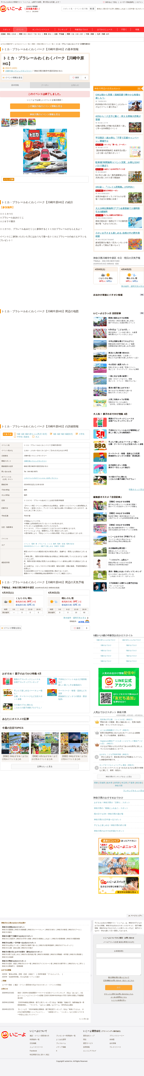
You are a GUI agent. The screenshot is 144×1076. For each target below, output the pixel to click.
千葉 (35, 34)
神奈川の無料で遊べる (29, 945)
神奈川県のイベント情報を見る (45, 114)
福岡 (107, 34)
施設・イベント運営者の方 (39, 1036)
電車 (33, 544)
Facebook (33, 1051)
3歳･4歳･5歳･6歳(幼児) (63, 434)
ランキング (62, 29)
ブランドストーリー (117, 1036)
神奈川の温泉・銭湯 (9, 964)
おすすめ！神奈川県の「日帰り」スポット (112, 802)
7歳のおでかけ (131, 656)
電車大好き (70, 544)
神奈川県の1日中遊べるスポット (108, 819)
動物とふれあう (121, 9)
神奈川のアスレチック (64, 945)
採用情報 (86, 1047)
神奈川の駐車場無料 (46, 945)
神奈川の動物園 (20, 930)
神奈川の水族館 (7, 957)
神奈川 (30, 34)
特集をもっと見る (136, 489)
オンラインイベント (40, 29)
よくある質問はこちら (119, 997)
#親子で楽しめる (47, 546)
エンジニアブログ (89, 1051)
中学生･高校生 (23, 437)
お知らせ (75, 85)
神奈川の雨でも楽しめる (11, 954)
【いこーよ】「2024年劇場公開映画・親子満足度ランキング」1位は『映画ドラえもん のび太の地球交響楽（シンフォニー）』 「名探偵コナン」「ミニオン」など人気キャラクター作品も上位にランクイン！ (51, 1011)
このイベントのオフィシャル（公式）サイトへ (41, 478)
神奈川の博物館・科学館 (60, 954)
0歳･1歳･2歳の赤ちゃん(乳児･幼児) (32, 434)
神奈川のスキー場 (24, 964)
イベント (20, 29)
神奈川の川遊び (27, 948)
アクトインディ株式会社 (111, 1031)
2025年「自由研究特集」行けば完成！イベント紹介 (21, 977)
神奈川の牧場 (62, 930)
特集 (137, 29)
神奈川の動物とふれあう (42, 939)
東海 (45, 34)
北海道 (13, 34)
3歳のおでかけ (131, 645)
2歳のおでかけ (106, 645)
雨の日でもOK (108, 9)
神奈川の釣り (51, 930)
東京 (25, 34)
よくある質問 (61, 1039)
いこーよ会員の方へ (118, 1000)
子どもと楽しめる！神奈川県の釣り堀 (110, 825)
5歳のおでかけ (131, 650)
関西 (68, 34)
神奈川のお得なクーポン (11, 945)
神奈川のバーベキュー (36, 930)
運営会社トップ (89, 1036)
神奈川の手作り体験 (24, 939)
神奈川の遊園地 (7, 930)
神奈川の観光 (7, 932)
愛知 (49, 34)
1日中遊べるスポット (136, 9)
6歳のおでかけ (106, 656)
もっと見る (83, 1019)
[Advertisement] (31, 276)
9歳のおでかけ (131, 661)
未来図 (112, 1039)
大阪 (72, 34)
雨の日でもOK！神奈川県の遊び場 (108, 814)
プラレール (42, 544)
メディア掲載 (61, 1047)
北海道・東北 (5, 34)
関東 (20, 34)
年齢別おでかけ (81, 29)
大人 (37, 437)
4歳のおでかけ (106, 650)
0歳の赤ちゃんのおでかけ (106, 640)
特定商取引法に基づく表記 (39, 1055)
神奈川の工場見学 (8, 939)
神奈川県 (119, 785)
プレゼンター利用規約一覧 (66, 1036)
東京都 (139, 783)
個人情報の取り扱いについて (118, 977)
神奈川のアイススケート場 (42, 964)
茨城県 (102, 783)
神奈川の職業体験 (73, 939)
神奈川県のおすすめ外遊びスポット (109, 831)
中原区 (62, 546)
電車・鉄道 (61, 544)
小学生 (82, 434)
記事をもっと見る (44, 766)
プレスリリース (115, 1047)
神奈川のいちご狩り (76, 964)
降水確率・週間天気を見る (75, 618)
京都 (77, 34)
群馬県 (117, 783)
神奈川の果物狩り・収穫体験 (12, 966)
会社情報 (113, 1043)
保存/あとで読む (110, 2)
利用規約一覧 (34, 1039)
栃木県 (109, 783)
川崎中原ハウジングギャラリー (35, 461)
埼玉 (39, 34)
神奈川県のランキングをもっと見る (119, 777)
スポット (6, 29)
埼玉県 (124, 783)
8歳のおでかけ (106, 661)
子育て (124, 29)
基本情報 (15, 85)
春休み (99, 9)
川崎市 (56, 546)
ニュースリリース (36, 1047)
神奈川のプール (74, 930)
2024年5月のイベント (32, 546)
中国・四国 (90, 34)
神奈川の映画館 (43, 954)
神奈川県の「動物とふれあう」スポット (111, 808)
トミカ (49, 544)
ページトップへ (135, 916)
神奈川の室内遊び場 (28, 954)
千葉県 (131, 783)
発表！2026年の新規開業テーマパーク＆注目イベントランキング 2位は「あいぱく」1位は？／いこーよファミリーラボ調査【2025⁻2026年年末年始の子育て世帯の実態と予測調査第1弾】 (51, 995)
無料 (54, 544)
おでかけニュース (104, 29)
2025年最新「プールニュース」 (49, 974)
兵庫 (81, 34)
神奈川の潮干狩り (60, 964)
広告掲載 (33, 1043)
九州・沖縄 (101, 34)
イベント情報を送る (12, 77)
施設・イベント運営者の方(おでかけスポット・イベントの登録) (38, 985)
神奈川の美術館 (76, 954)
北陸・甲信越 (59, 34)
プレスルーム (61, 1043)
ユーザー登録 (7, 985)
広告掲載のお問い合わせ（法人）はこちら (118, 980)
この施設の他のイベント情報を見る (45, 106)
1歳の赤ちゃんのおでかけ (131, 640)
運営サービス (88, 1043)
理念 (84, 1039)
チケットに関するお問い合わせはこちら (118, 994)
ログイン (139, 2)
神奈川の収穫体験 (58, 939)
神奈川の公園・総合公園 (11, 948)
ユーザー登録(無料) (127, 2)
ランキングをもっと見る (133, 790)
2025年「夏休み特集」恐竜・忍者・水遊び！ (18, 974)
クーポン (45, 85)
